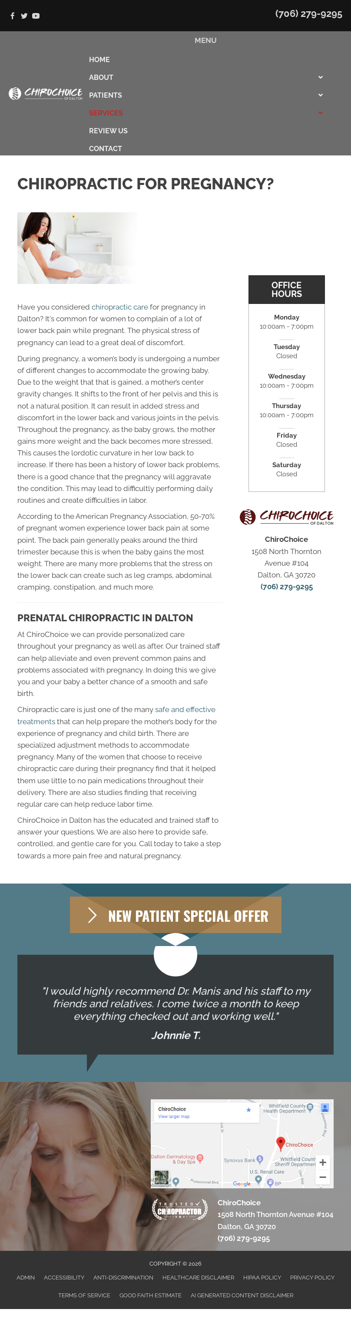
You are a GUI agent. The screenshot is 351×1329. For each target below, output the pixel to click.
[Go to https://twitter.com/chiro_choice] (24, 17)
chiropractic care (120, 307)
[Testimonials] (175, 1005)
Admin (26, 1277)
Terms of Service (84, 1295)
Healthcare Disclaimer (198, 1277)
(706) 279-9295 (308, 13)
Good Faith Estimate (150, 1295)
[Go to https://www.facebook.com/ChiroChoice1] (12, 17)
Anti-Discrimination (123, 1277)
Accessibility (64, 1277)
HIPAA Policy (262, 1277)
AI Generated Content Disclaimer (242, 1295)
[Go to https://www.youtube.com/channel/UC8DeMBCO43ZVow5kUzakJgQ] (36, 17)
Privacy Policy (312, 1277)
